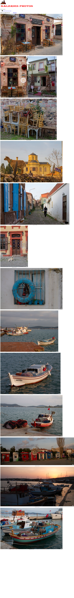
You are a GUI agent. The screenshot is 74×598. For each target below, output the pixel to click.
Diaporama (14, 12)
